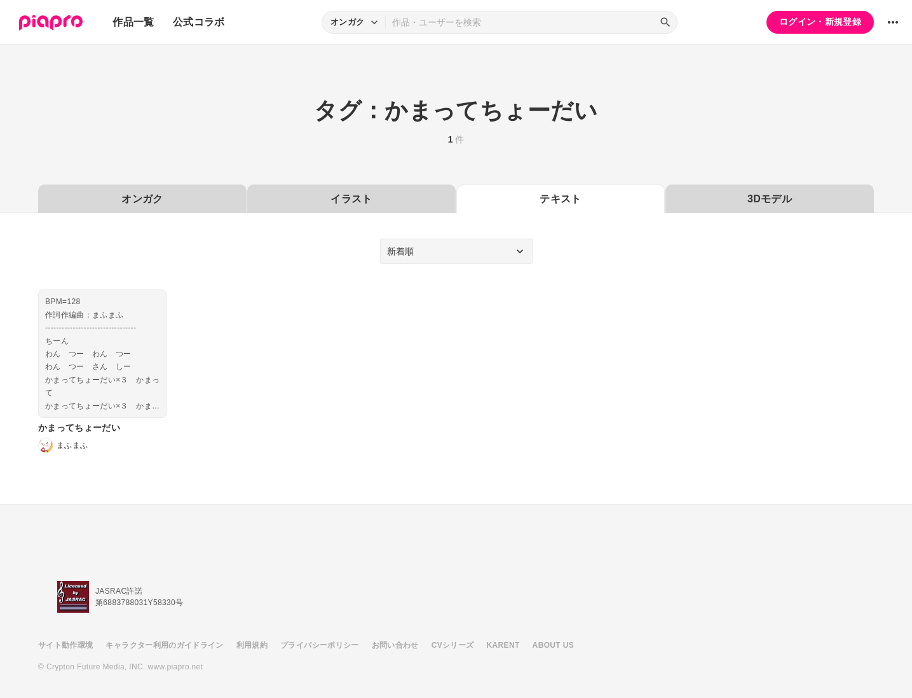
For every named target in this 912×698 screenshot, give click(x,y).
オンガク (142, 198)
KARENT (503, 645)
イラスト (351, 198)
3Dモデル (769, 198)
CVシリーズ (453, 645)
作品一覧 (133, 22)
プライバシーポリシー (319, 645)
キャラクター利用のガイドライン (164, 645)
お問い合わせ (395, 645)
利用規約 (252, 645)
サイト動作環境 (65, 645)
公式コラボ (199, 22)
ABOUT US (553, 645)
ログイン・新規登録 (820, 22)
